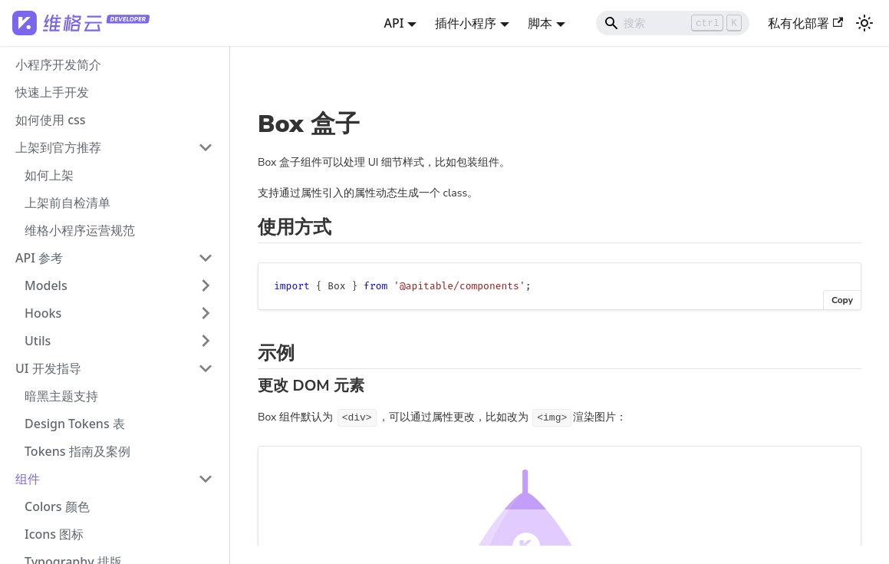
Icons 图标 (54, 534)
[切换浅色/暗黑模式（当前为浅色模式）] (864, 23)
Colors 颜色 (57, 506)
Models (46, 285)
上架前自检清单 (67, 202)
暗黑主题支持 (61, 396)
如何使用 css (50, 119)
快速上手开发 (52, 92)
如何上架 (49, 175)
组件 (27, 478)
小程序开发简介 (58, 64)
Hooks (43, 313)
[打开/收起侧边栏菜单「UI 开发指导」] (205, 368)
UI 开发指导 (48, 368)
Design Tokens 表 (75, 423)
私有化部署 (805, 23)
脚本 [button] (540, 23)
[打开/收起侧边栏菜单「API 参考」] (205, 258)
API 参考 (39, 257)
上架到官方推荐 (58, 147)
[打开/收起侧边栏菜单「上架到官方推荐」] (205, 147)
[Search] (672, 23)
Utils (38, 340)
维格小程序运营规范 (80, 230)
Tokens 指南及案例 (77, 451)
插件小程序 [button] (465, 23)
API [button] (393, 23)
